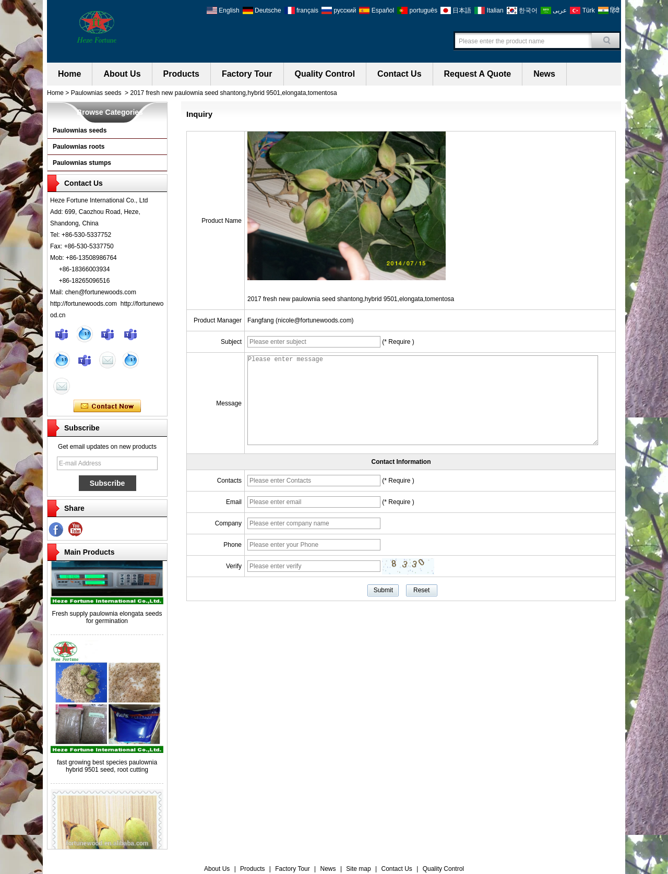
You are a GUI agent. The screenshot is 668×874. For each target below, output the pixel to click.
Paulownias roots (78, 146)
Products (181, 73)
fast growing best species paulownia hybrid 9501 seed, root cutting (107, 767)
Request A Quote (477, 73)
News (544, 73)
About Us (121, 73)
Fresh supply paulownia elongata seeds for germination (107, 619)
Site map (358, 868)
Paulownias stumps (82, 162)
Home (69, 73)
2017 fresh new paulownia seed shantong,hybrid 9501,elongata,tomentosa (350, 299)
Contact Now (107, 406)
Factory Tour (247, 73)
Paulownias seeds (96, 93)
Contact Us (399, 73)
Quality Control (325, 73)
